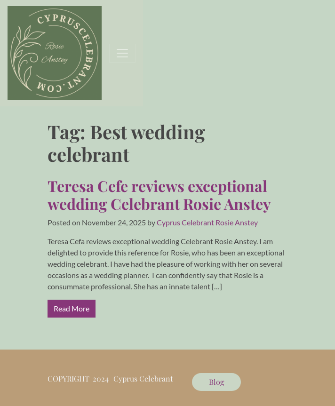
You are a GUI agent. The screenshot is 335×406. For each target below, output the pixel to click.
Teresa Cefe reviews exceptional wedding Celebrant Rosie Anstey (159, 194)
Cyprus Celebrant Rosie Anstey (207, 222)
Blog (216, 382)
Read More (71, 308)
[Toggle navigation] (122, 53)
